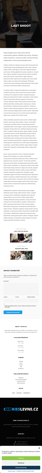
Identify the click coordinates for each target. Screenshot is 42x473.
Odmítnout (21, 463)
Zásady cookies (11, 471)
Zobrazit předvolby (21, 467)
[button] (39, 448)
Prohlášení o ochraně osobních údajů (25, 471)
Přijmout (21, 458)
